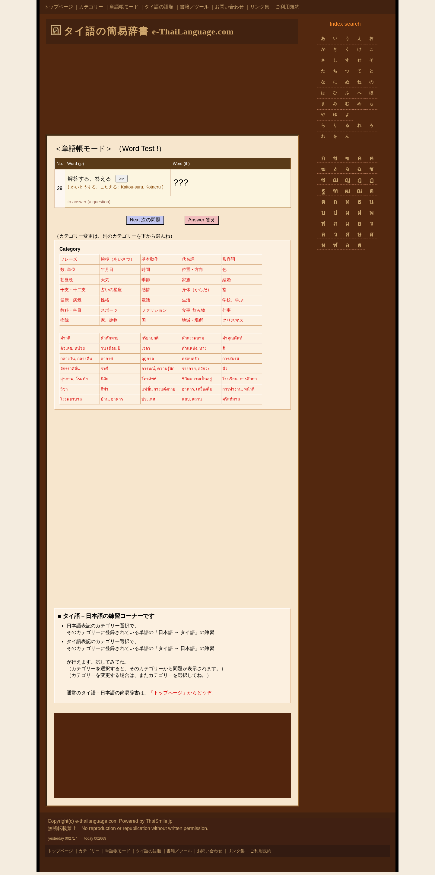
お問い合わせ (229, 6)
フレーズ (68, 259)
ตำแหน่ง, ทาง (198, 350)
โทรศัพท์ (152, 381)
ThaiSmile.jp (159, 824)
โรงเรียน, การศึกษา (246, 381)
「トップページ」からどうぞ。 (182, 696)
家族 (190, 280)
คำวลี (65, 340)
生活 (190, 301)
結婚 (232, 280)
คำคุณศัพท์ (238, 340)
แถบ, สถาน (196, 402)
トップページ (58, 6)
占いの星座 (112, 290)
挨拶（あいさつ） (119, 259)
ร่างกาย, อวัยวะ (200, 371)
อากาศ (108, 360)
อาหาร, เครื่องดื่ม (201, 392)
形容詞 (234, 259)
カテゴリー (91, 6)
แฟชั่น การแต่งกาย (161, 392)
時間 (148, 270)
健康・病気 (70, 301)
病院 (64, 322)
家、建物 (110, 322)
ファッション (157, 311)
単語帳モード (124, 6)
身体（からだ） (201, 290)
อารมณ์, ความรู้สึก (161, 371)
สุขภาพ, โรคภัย (74, 381)
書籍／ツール (194, 6)
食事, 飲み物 (198, 311)
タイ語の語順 (158, 6)
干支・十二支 (73, 290)
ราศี (106, 371)
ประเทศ (151, 402)
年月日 (108, 270)
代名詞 (192, 259)
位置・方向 (196, 270)
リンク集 (259, 6)
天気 (106, 280)
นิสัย (106, 381)
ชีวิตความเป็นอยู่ (201, 381)
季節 (148, 280)
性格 (106, 301)
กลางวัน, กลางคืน (76, 360)
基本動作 (152, 259)
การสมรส (237, 360)
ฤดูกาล (150, 360)
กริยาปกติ (153, 340)
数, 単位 (67, 270)
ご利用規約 (287, 6)
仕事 (232, 311)
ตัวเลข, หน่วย (73, 350)
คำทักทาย (111, 340)
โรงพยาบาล (71, 402)
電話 (148, 301)
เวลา (148, 350)
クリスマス (238, 322)
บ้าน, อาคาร (113, 402)
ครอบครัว (195, 360)
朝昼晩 (66, 280)
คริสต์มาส (237, 402)
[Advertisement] (172, 89)
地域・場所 (196, 322)
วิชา (64, 392)
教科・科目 (70, 311)
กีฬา (106, 392)
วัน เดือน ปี (112, 350)
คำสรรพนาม (198, 340)
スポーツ (110, 311)
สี (229, 350)
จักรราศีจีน (70, 371)
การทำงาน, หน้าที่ (244, 392)
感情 (148, 290)
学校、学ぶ (238, 301)
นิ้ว (230, 371)
